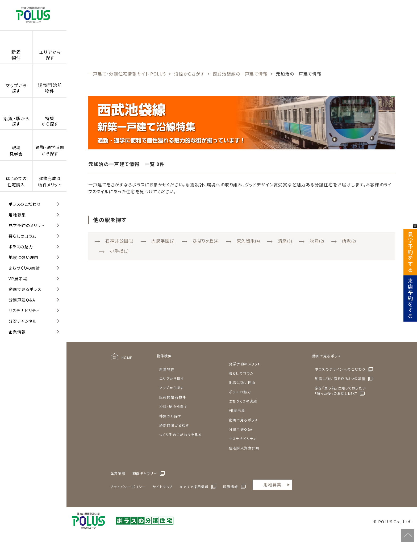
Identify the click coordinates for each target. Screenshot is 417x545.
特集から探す (170, 415)
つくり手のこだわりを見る (180, 434)
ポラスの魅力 (21, 246)
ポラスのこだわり (24, 204)
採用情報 (230, 486)
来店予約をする (410, 298)
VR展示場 (18, 278)
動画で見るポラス (25, 289)
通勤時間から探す (174, 425)
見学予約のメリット (27, 225)
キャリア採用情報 (194, 486)
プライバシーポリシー (128, 486)
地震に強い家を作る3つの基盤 (340, 378)
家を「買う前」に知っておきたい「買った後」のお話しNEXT (340, 390)
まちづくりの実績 (24, 268)
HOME (127, 357)
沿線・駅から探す (173, 406)
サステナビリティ (24, 310)
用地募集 (17, 214)
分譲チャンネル (23, 321)
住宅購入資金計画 (244, 447)
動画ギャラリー (144, 473)
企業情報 (17, 331)
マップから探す (171, 387)
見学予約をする (410, 252)
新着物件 (167, 369)
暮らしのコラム (23, 236)
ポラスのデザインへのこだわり (340, 369)
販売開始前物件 (172, 397)
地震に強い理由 (24, 257)
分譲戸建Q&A (22, 300)
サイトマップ (163, 486)
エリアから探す (171, 378)
